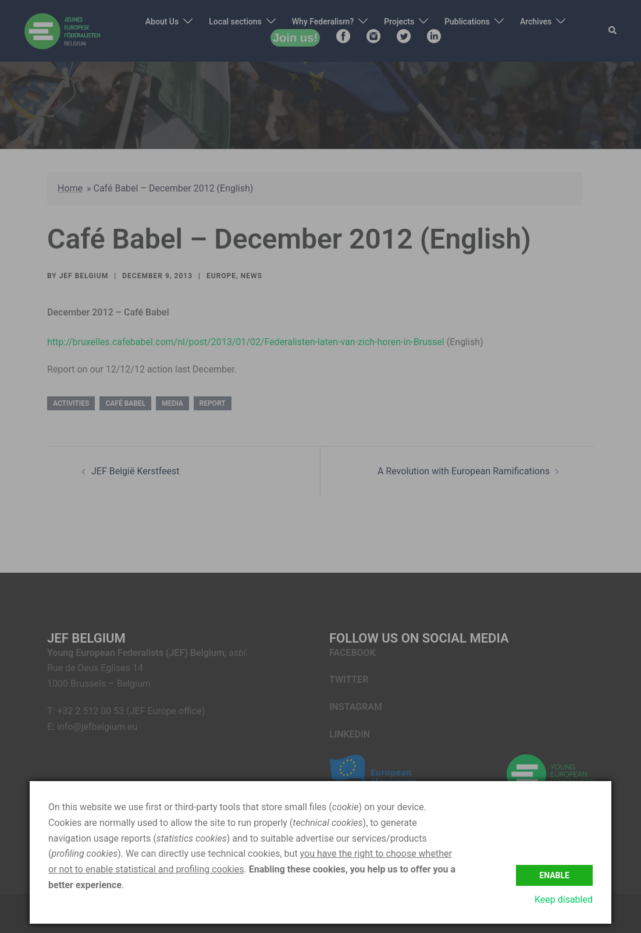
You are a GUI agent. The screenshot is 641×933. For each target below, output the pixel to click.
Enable (554, 874)
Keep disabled (564, 899)
